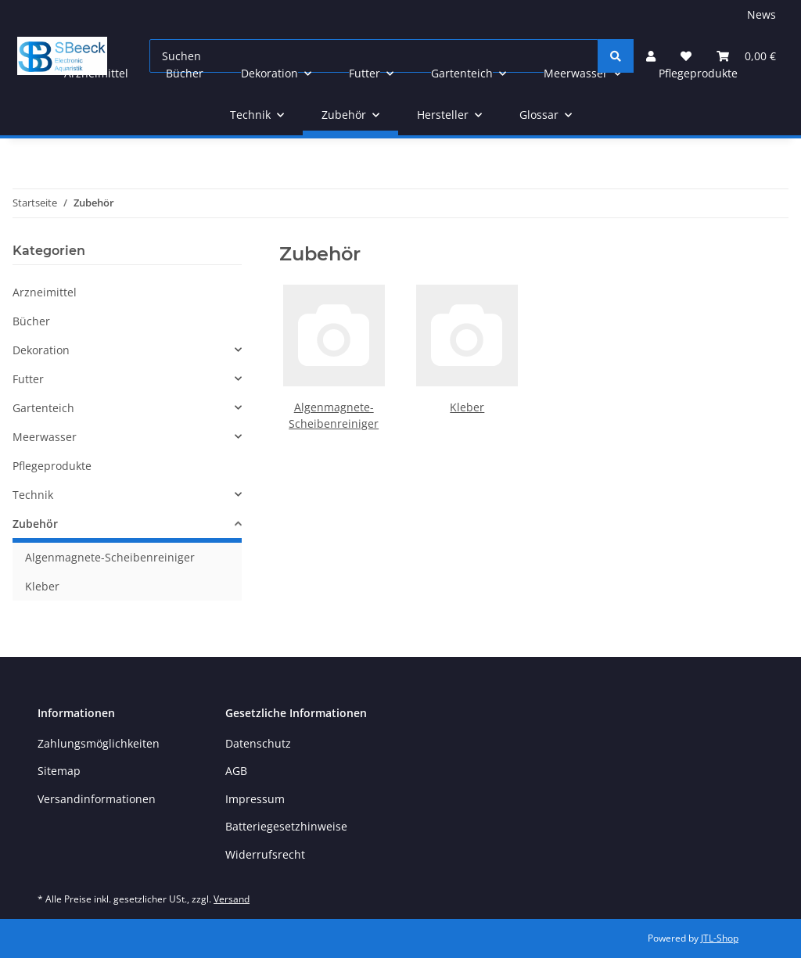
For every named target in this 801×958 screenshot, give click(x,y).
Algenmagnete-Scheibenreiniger (110, 557)
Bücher (31, 321)
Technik (33, 494)
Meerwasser (45, 436)
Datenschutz (258, 743)
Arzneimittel (45, 292)
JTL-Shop (719, 938)
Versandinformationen (97, 798)
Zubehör (35, 523)
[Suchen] (616, 56)
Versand (232, 899)
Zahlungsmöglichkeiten (99, 743)
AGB (236, 770)
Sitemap (59, 770)
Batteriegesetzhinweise (286, 826)
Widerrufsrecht (265, 854)
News (761, 14)
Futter (28, 378)
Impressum (255, 798)
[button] (127, 349)
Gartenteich (43, 407)
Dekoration (41, 350)
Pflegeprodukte (52, 465)
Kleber (467, 407)
